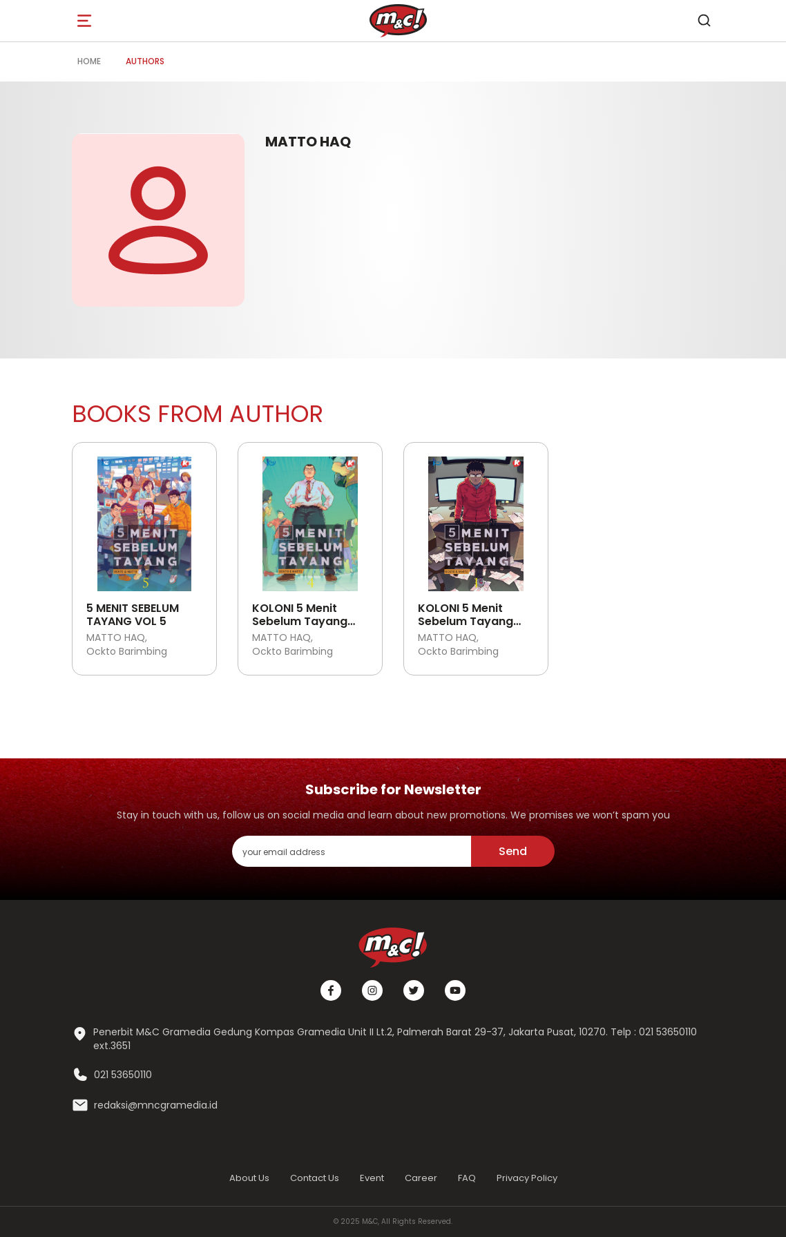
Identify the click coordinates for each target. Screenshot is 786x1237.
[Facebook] (330, 990)
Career (421, 1178)
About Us (249, 1178)
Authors (145, 61)
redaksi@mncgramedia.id (156, 1105)
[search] (703, 20)
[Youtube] (455, 990)
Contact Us (314, 1178)
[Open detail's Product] (144, 519)
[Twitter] (413, 990)
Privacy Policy (527, 1178)
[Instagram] (372, 990)
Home (89, 61)
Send (513, 851)
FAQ (467, 1178)
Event (372, 1178)
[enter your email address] (351, 851)
